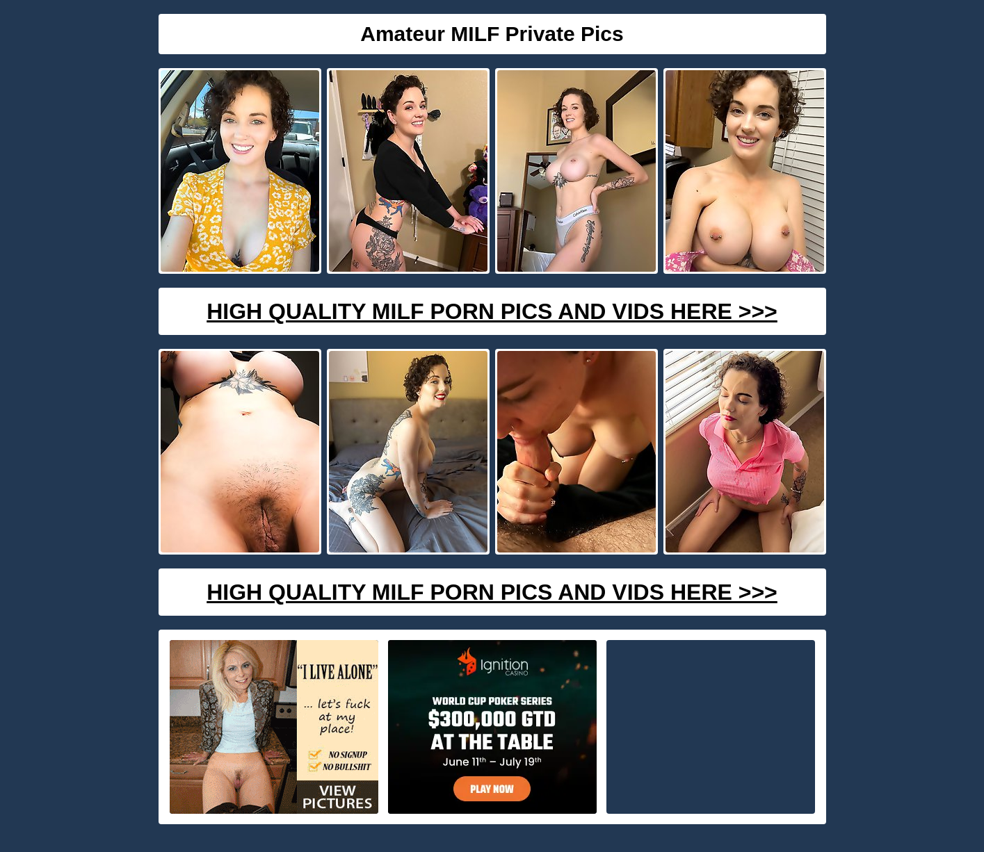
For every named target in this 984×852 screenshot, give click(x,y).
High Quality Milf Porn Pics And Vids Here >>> (492, 311)
